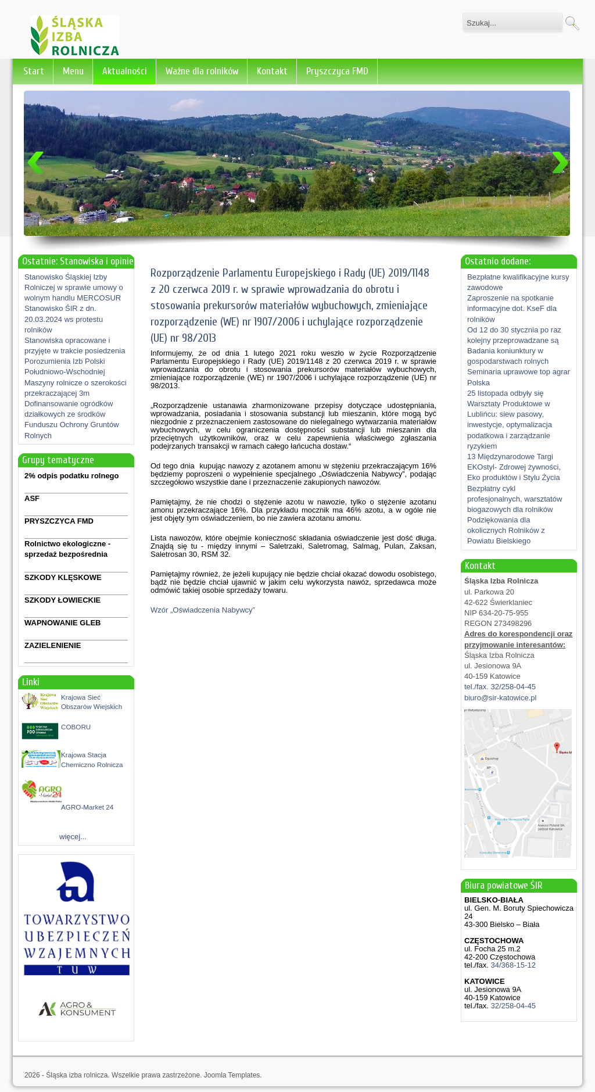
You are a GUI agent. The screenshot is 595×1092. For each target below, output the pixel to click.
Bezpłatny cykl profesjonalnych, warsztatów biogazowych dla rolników (514, 499)
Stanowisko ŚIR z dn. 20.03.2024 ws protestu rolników (63, 319)
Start (33, 71)
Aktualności (124, 71)
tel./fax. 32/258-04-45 (500, 686)
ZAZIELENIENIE (52, 645)
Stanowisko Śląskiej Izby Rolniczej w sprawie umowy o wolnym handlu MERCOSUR (73, 287)
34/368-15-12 (512, 965)
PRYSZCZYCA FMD (59, 521)
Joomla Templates (232, 1075)
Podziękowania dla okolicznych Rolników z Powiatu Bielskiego (506, 530)
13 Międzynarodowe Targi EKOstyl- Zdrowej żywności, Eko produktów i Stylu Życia (514, 467)
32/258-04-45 (512, 1005)
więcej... (73, 836)
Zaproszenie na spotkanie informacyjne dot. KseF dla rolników (512, 308)
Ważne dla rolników (202, 71)
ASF (32, 498)
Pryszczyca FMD (337, 71)
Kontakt (272, 71)
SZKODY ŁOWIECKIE (62, 600)
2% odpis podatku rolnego (71, 475)
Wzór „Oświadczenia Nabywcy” (202, 610)
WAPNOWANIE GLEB (62, 622)
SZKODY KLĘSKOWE (63, 577)
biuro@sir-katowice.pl (500, 697)
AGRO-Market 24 (87, 807)
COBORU (76, 727)
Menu (73, 71)
